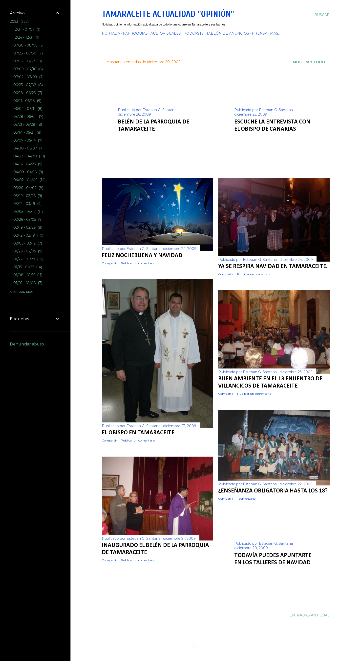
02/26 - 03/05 (27, 219)
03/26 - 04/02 (28, 188)
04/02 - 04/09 (29, 180)
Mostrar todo (309, 62)
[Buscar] (322, 15)
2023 (19, 21)
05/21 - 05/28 (27, 124)
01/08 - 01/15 (27, 275)
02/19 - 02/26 (27, 227)
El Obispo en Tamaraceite (138, 433)
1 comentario (246, 498)
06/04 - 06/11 (27, 108)
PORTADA (111, 33)
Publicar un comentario (154, 137)
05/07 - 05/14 (27, 140)
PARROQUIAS (135, 33)
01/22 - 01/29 (28, 259)
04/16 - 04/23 (27, 164)
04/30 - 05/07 (28, 148)
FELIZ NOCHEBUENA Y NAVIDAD (142, 256)
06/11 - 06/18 (27, 100)
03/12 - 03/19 (27, 203)
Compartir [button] (125, 137)
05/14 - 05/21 (27, 132)
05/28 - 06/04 (28, 116)
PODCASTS (194, 33)
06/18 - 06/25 (27, 93)
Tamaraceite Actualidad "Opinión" (168, 14)
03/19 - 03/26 (27, 196)
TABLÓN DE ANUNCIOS (227, 33)
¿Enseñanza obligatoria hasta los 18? (273, 491)
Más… (275, 33)
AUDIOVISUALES (165, 33)
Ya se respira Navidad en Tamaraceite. (272, 266)
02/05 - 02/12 (27, 243)
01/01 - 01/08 (27, 283)
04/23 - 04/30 (29, 156)
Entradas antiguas (310, 615)
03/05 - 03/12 (28, 211)
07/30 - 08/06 (28, 45)
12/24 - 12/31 (26, 37)
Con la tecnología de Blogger (215, 646)
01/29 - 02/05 (27, 251)
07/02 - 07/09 (28, 77)
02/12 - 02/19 (28, 235)
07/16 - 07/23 (27, 61)
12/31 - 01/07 (26, 29)
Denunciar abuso (27, 344)
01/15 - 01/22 (27, 267)
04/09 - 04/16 (28, 172)
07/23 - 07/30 (28, 53)
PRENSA (259, 33)
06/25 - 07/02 (28, 85)
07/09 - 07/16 (28, 69)
